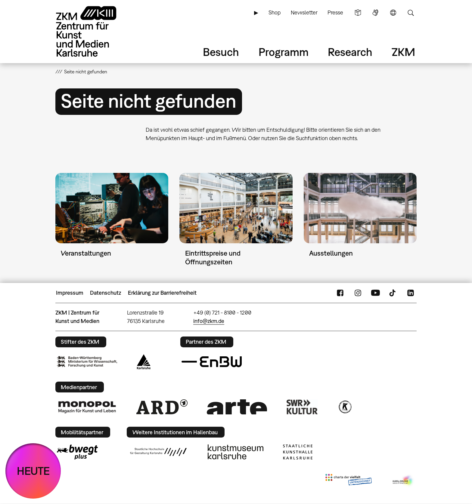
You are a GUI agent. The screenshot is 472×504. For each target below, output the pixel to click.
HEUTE (33, 470)
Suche (411, 12)
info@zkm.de (208, 321)
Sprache (393, 12)
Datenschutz (105, 293)
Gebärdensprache (375, 12)
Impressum (69, 293)
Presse (335, 12)
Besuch (221, 51)
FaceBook (340, 293)
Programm (284, 51)
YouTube (375, 293)
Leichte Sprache (358, 12)
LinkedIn (411, 293)
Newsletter (304, 12)
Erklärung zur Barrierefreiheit (162, 293)
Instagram (358, 293)
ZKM (403, 51)
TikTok (393, 293)
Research (350, 51)
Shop (275, 12)
